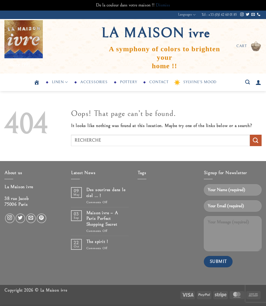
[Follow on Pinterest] (41, 218)
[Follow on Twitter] (247, 15)
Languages (187, 15)
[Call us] (258, 15)
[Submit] (256, 140)
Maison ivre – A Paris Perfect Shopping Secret (102, 218)
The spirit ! (97, 241)
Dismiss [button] (163, 5)
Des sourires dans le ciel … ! (106, 192)
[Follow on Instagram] (242, 15)
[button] (249, 46)
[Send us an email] (253, 15)
